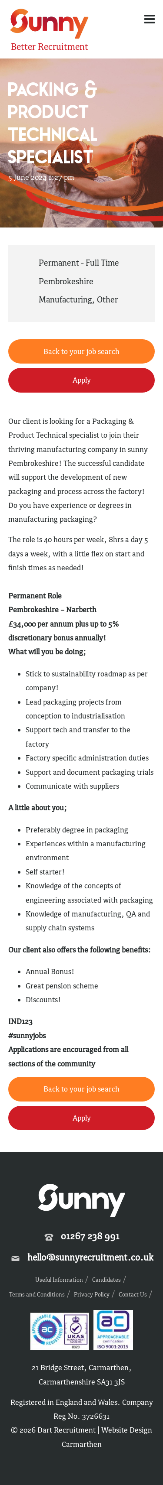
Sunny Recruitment (49, 24)
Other (107, 299)
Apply (82, 380)
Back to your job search (81, 351)
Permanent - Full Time (79, 262)
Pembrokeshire (66, 281)
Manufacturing (65, 299)
